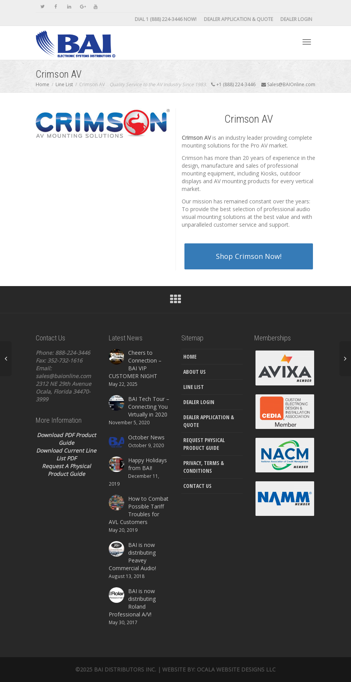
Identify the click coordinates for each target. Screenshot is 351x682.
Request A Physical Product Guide (66, 469)
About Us (194, 371)
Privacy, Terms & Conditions (203, 466)
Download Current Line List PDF (66, 454)
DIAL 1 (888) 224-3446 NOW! (165, 19)
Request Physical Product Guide (204, 443)
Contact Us (197, 485)
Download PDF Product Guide (66, 438)
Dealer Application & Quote (238, 19)
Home (189, 356)
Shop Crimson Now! (248, 256)
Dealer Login (296, 19)
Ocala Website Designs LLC (236, 669)
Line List (193, 386)
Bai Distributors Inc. (125, 669)
